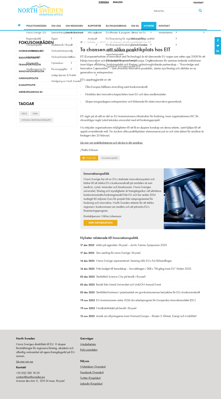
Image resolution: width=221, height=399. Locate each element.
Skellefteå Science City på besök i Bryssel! (113, 276)
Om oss (56, 25)
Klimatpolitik (27, 85)
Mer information (100, 222)
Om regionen (74, 25)
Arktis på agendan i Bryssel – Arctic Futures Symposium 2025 (123, 245)
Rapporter (94, 25)
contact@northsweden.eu (30, 377)
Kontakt (198, 2)
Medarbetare (88, 344)
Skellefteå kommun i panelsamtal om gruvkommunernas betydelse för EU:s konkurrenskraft (140, 292)
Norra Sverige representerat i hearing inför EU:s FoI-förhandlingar (126, 261)
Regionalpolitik (29, 57)
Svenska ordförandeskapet (36, 120)
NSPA (35, 113)
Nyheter (149, 25)
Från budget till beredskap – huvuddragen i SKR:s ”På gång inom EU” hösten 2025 (135, 268)
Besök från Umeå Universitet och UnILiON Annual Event (120, 284)
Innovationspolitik (110, 157)
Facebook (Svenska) (92, 372)
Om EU (135, 25)
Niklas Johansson (111, 216)
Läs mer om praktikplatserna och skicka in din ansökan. (111, 143)
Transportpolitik (30, 64)
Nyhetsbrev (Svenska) (93, 366)
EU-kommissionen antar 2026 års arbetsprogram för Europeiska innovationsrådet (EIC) (138, 300)
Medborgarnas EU (31, 92)
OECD (24, 113)
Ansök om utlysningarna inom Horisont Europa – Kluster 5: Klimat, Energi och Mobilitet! (138, 316)
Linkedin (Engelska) (91, 384)
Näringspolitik (28, 78)
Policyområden (36, 25)
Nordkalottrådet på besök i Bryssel (108, 308)
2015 (102, 42)
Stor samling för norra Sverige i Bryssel (110, 253)
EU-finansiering (116, 25)
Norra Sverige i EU (31, 51)
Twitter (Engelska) (90, 378)
